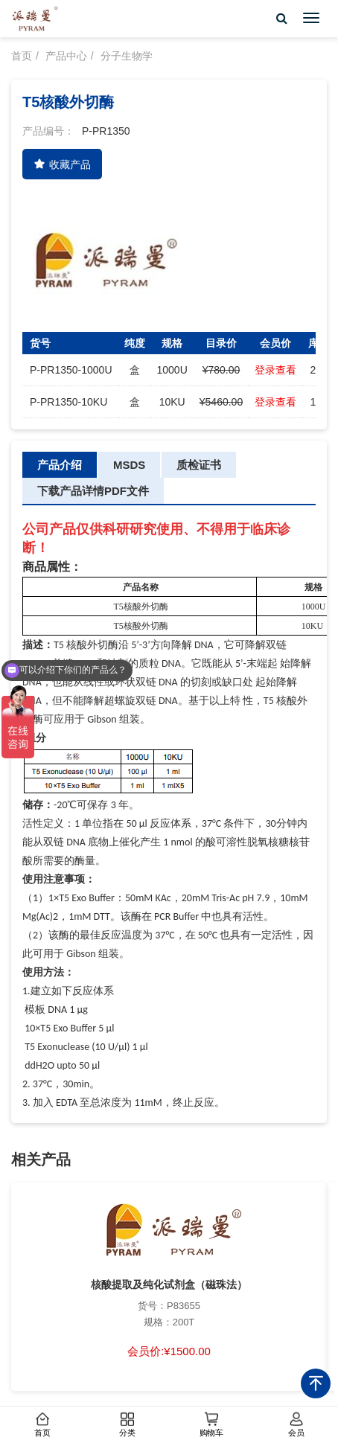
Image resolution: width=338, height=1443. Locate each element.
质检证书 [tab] (198, 464)
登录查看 (275, 370)
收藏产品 (62, 164)
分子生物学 (127, 56)
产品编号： (48, 131)
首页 (42, 1425)
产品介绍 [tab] (59, 464)
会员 (295, 1425)
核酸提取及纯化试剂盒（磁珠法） (169, 1284)
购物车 (211, 1425)
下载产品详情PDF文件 (93, 490)
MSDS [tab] (129, 464)
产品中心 (66, 56)
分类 (126, 1425)
